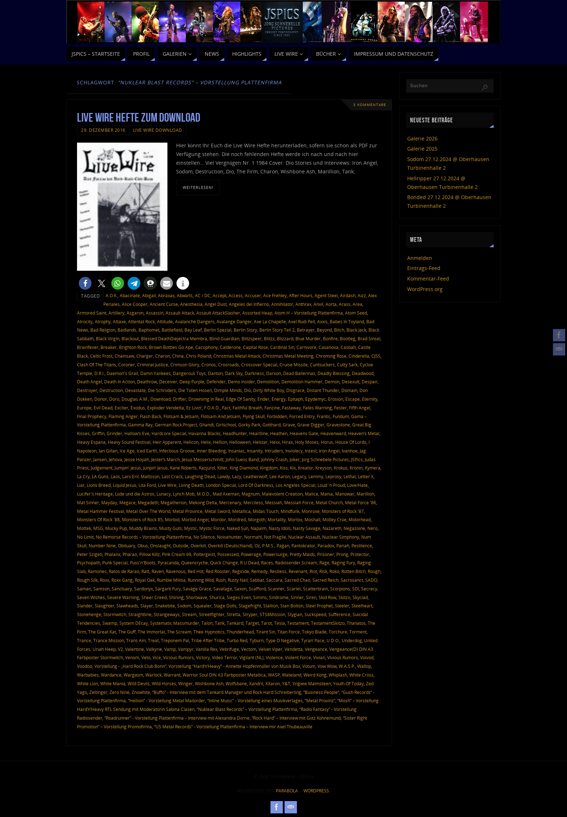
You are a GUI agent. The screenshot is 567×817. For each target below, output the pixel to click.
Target (252, 623)
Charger (144, 356)
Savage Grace (197, 588)
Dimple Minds (228, 390)
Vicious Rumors (178, 657)
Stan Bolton (291, 605)
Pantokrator (303, 545)
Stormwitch (114, 614)
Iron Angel (329, 451)
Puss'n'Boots (142, 562)
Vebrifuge (229, 649)
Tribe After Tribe (208, 640)
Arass (344, 304)
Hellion (220, 442)
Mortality (277, 519)
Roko (334, 571)
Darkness (254, 373)
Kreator (305, 468)
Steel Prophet (319, 605)
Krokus (341, 468)
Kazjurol (207, 468)
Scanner (276, 588)
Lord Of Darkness (255, 485)
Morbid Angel (195, 519)
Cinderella (359, 356)
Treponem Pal (175, 640)
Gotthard (272, 425)
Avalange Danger (234, 321)
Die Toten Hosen (195, 390)
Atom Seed (356, 313)
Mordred (237, 519)
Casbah (348, 347)
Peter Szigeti (89, 554)
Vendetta (294, 649)
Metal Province (187, 511)
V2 (120, 649)
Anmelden (419, 257)
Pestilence (361, 545)
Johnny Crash (274, 459)
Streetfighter (212, 614)
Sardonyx (143, 588)
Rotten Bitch (353, 571)
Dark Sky (234, 373)
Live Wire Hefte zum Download (138, 117)
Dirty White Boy (268, 390)
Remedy (259, 571)
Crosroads (228, 364)
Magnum (251, 494)
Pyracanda (168, 562)
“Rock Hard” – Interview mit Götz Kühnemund (296, 718)
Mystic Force (212, 528)
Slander (85, 605)
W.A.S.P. (347, 666)
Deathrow (147, 381)
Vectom (248, 649)
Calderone (230, 347)
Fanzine (272, 407)
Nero (372, 528)
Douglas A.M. (135, 399)
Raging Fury (343, 562)
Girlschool (226, 425)
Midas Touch (265, 511)
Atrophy (103, 321)
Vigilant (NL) (251, 657)
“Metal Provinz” (320, 700)
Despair (370, 381)
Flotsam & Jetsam (181, 416)
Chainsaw (124, 356)
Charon (162, 356)
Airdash (347, 295)
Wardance (111, 675)
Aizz (362, 295)
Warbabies (88, 675)
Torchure (338, 632)
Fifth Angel (359, 407)
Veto (145, 657)
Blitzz (269, 338)
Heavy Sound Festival (129, 442)
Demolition (268, 381)
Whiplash (338, 675)
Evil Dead (103, 407)
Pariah (342, 545)
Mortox (295, 519)
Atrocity (85, 321)
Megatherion (174, 502)
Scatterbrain (315, 588)
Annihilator (282, 304)
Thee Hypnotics (209, 632)
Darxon (273, 373)
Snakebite (165, 605)
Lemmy (315, 476)
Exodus (138, 407)
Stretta (233, 614)
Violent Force (298, 657)
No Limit (85, 537)
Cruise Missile (294, 364)
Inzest (311, 451)
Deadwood (363, 373)
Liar (81, 485)
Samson (101, 588)
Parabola (287, 791)
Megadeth (148, 502)
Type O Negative (282, 640)
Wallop (364, 666)
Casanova (328, 347)
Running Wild (201, 580)
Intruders (274, 451)
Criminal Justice (152, 364)
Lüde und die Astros (134, 494)
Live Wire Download (157, 130)
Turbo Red (237, 640)
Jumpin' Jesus (128, 468)
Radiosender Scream (296, 562)
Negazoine (354, 528)
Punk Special (115, 562)
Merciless (253, 502)
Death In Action (119, 381)
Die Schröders (162, 390)
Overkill (198, 545)
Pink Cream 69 (176, 554)
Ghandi (206, 425)
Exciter (121, 407)
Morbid (172, 519)
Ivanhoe (350, 451)
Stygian (294, 614)
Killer (222, 468)
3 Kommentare (369, 104)
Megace (127, 502)
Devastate (135, 390)
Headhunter (235, 433)
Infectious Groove (177, 451)
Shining (176, 597)
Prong (342, 554)
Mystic (190, 528)
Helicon (191, 442)
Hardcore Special (169, 433)
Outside (180, 545)
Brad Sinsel (369, 338)
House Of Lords (350, 442)
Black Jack (356, 330)
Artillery (116, 313)
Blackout (130, 338)
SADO (371, 580)
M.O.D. (203, 494)
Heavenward (333, 433)
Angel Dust (216, 304)
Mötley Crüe (334, 519)
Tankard (235, 623)
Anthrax (303, 304)
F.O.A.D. (212, 407)
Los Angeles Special (295, 485)
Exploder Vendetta (165, 407)
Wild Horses (164, 683)
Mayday (109, 502)
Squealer (202, 605)
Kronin (356, 468)
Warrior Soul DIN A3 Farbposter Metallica (224, 675)
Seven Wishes (91, 597)
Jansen (100, 459)
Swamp (109, 623)
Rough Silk (87, 580)
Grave (289, 425)
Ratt (145, 571)
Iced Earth (147, 451)
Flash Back (150, 416)
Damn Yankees (155, 373)
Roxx (104, 580)
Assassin (154, 313)
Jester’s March (165, 459)
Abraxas (166, 295)
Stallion (270, 605)
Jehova (115, 459)
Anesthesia (191, 304)
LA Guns (100, 476)
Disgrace (295, 390)
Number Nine (102, 545)
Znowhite (141, 692)
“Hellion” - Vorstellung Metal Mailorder (166, 700)
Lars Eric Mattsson (140, 476)
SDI (355, 588)
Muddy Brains (143, 528)
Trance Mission (108, 640)
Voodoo (84, 666)
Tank (220, 623)
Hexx (275, 442)
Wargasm (133, 675)
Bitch (339, 330)
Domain (349, 390)
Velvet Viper (270, 649)
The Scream (179, 632)
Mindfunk (290, 511)
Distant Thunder (323, 390)
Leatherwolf (255, 476)
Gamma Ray (140, 425)
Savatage (222, 588)
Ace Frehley (275, 295)
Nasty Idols (280, 528)
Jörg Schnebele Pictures (325, 459)
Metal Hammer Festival (100, 511)
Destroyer (87, 390)
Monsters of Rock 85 (142, 519)
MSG (98, 528)
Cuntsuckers (322, 364)
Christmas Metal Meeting (288, 356)
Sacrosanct (352, 580)
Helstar (260, 442)
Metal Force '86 (360, 502)
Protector (359, 554)
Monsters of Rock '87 (343, 511)
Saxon (240, 588)
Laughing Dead (200, 476)
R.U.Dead (249, 562)
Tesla (279, 623)
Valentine (134, 649)
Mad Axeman (226, 494)
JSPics (357, 459)
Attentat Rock (141, 321)
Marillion (365, 494)
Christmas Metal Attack (236, 356)
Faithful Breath (247, 407)
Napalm (259, 528)
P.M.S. (268, 545)
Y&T (286, 683)
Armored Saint (91, 313)
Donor (100, 399)
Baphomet (148, 330)
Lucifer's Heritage (95, 494)
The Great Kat (102, 632)
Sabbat (257, 580)
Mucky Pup (116, 528)
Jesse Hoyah (136, 459)
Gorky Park (249, 425)
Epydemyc (315, 399)
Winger (185, 683)
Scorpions (340, 588)
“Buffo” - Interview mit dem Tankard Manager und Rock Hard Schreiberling (226, 692)
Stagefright (250, 605)
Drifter (179, 399)
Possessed (228, 554)
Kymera (372, 468)
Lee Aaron (279, 476)
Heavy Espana (91, 442)
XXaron (272, 683)
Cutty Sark (347, 364)
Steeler (342, 605)
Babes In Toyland (347, 321)
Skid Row (327, 597)
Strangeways (167, 614)
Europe (84, 407)
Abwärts (185, 295)
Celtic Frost (101, 356)
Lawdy (223, 476)
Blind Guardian (224, 338)
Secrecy (369, 588)
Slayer (146, 605)
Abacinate (130, 295)
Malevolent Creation (282, 494)
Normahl (253, 537)
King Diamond (244, 468)
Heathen (278, 433)
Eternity (370, 399)
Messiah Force (299, 502)
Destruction (111, 390)
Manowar (344, 494)
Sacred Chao (297, 580)
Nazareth (332, 528)
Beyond (324, 330)
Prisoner (325, 554)
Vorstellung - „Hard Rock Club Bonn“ (130, 666)
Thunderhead (240, 632)
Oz (257, 545)
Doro (114, 399)
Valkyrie (154, 649)
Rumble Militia (171, 580)
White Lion (87, 683)
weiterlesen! (198, 187)
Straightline (140, 614)
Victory (203, 657)
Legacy (299, 476)
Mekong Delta (203, 502)
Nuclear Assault (304, 537)
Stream (189, 614)
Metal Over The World (148, 511)
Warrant (172, 675)
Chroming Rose (331, 356)
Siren (311, 597)
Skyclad (360, 597)
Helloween (240, 442)
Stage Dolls (225, 605)
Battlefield (172, 330)
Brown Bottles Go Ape (171, 347)
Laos (115, 476)
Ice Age (127, 451)
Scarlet (294, 588)
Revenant (298, 571)
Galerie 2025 (422, 148)
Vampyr (185, 649)
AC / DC (202, 295)
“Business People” (321, 692)
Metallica (241, 511)
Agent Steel (326, 295)
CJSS (375, 356)
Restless (278, 571)
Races (267, 562)
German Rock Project (176, 425)
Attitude (165, 321)
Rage (324, 562)
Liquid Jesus (124, 485)
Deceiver (168, 381)
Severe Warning (123, 597)
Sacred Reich (325, 580)
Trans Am (136, 640)
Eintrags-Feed (423, 268)
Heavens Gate (304, 433)
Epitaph (295, 399)
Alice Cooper (135, 304)
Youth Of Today (348, 683)
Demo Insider (241, 381)
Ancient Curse (164, 304)
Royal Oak (145, 580)
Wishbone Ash (209, 683)
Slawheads (127, 605)
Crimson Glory (184, 364)
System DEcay (133, 623)
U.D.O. (333, 640)
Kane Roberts (183, 468)
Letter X (366, 476)
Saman (84, 588)
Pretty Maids (302, 554)
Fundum (341, 416)
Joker (295, 459)
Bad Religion (102, 330)
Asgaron (135, 313)
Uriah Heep (104, 649)
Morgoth (256, 519)
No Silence (204, 537)
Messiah (273, 502)
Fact (226, 407)
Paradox (325, 545)
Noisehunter (229, 537)
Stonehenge (89, 614)
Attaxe (119, 321)
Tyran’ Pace (312, 640)
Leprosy (333, 476)
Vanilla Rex (206, 649)
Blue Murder (308, 338)
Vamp (170, 649)
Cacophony (206, 347)
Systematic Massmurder (174, 623)
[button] (85, 283)
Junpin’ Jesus (155, 468)
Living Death (191, 485)
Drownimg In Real (206, 399)
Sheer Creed (154, 597)
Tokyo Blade (314, 632)
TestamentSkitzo (328, 623)
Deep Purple (191, 381)
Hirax (287, 442)
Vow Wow (327, 666)
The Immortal (151, 632)
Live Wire (167, 485)
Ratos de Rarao (124, 571)
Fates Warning (317, 407)
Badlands (127, 330)
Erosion (335, 399)
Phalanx (112, 554)
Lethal (350, 476)
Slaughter (104, 605)
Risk (323, 571)
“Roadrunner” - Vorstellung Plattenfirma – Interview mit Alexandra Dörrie (177, 718)
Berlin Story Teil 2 (277, 330)
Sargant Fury (168, 588)
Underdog (352, 640)
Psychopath (88, 562)
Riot (313, 571)
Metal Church (329, 502)
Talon (207, 623)
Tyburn (257, 640)
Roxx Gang (122, 580)
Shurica (217, 597)
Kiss (284, 468)
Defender (216, 381)
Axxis (322, 321)
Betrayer (306, 330)
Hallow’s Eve (136, 433)
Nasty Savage (306, 528)
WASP (274, 675)
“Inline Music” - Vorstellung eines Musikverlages (255, 700)
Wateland (291, 675)
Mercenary (230, 502)
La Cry (83, 476)
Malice (311, 494)
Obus (142, 545)
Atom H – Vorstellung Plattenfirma (308, 313)
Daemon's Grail (122, 373)
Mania (326, 494)
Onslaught (160, 545)
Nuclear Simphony (340, 537)
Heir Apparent (167, 442)
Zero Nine (119, 692)
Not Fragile (275, 537)
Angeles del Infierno (249, 304)
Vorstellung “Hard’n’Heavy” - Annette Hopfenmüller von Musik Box (234, 666)
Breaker (109, 347)
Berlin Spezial (217, 330)
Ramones (97, 571)
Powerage (251, 554)
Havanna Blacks (204, 433)
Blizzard (285, 338)
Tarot (266, 623)
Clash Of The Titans (96, 364)
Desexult (350, 381)
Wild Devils (139, 683)
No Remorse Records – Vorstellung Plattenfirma (143, 537)
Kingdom (269, 468)
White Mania (112, 683)
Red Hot (196, 571)
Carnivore (306, 347)
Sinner (297, 597)
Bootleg (347, 338)
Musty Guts (170, 528)
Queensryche (194, 562)
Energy (279, 399)
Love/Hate (357, 485)
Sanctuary (122, 588)
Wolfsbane (236, 683)
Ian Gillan (108, 451)
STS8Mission (272, 614)
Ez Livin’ (194, 407)
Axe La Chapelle (270, 321)
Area (357, 304)
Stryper (250, 614)
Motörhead (360, 519)
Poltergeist (204, 554)
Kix (293, 468)
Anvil (318, 304)
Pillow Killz (149, 554)
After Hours (300, 295)
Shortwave (196, 597)
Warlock (153, 675)
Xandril (256, 683)
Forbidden (277, 416)
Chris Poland (198, 356)
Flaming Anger (123, 416)
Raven (158, 571)
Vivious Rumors (342, 657)
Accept (219, 295)
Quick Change (224, 562)
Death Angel (89, 381)
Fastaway (291, 407)
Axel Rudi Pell (301, 321)
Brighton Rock (133, 347)
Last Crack (172, 476)
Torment (358, 632)
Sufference (339, 614)
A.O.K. (112, 295)
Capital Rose (255, 347)
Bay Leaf (193, 330)
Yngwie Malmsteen (312, 683)
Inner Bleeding (211, 451)
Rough (374, 571)
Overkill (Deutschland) (230, 545)
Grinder (114, 433)
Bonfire (330, 338)
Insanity (255, 451)
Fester (340, 407)
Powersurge (275, 554)
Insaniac (236, 451)
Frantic (324, 416)
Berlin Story (245, 330)
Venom (132, 657)
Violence (274, 657)
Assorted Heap (257, 313)
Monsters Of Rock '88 (98, 519)
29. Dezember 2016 (103, 130)
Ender (263, 399)
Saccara (274, 580)
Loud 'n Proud (331, 485)
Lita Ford (147, 485)
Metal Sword (217, 511)
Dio (247, 390)
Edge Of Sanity (240, 399)
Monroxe (311, 511)
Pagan (283, 545)
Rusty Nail (238, 580)
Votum (308, 666)
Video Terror (224, 657)
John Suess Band (242, 459)
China (178, 356)
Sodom (184, 605)
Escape (352, 399)
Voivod (367, 657)
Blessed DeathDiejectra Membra (174, 338)
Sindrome (279, 597)
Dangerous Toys (189, 373)
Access (236, 295)
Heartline (258, 433)
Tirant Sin (265, 632)
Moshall (312, 519)
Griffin (98, 433)
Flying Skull (254, 416)
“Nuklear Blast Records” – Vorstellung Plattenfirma (247, 709)
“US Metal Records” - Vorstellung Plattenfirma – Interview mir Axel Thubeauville (233, 726)
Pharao (130, 554)
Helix (206, 442)
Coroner (126, 364)
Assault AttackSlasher (218, 313)
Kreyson (323, 468)
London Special (221, 485)
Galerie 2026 (422, 138)
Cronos (208, 364)
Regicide (240, 571)
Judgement (101, 468)
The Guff (127, 632)
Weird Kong (315, 675)
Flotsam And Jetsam (220, 416)
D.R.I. (99, 373)
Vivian (319, 657)
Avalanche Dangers (194, 321)
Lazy (236, 476)
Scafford (257, 588)
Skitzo (344, 597)
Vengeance (316, 649)
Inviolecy (294, 451)
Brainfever (87, 347)
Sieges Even (239, 597)
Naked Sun (237, 528)
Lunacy (164, 494)
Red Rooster (218, 571)
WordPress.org (425, 289)
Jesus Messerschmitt (202, 459)
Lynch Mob (184, 494)
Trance (84, 640)
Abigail (149, 295)
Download (160, 399)
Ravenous (176, 571)
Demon (332, 381)
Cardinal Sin (282, 347)
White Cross (361, 675)
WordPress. (316, 791)
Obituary (126, 545)
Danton (215, 373)
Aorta (331, 304)
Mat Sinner (88, 502)
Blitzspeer (252, 338)
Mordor (218, 519)
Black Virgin (107, 338)
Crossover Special (259, 364)
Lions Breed (99, 485)
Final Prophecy (91, 416)
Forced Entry (302, 416)
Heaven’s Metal (363, 433)
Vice (157, 657)
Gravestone (338, 425)
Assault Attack (180, 313)
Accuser (253, 295)
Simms (260, 597)
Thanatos (356, 623)
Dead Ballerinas (299, 373)
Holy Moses (307, 442)
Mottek (84, 528)
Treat (153, 640)
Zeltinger (98, 692)
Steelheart (361, 605)
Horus (327, 442)
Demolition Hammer (302, 381)
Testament (298, 623)
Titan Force (288, 632)
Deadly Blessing (333, 373)
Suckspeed (315, 614)
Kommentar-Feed (428, 278)
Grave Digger (310, 425)
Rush (221, 580)
